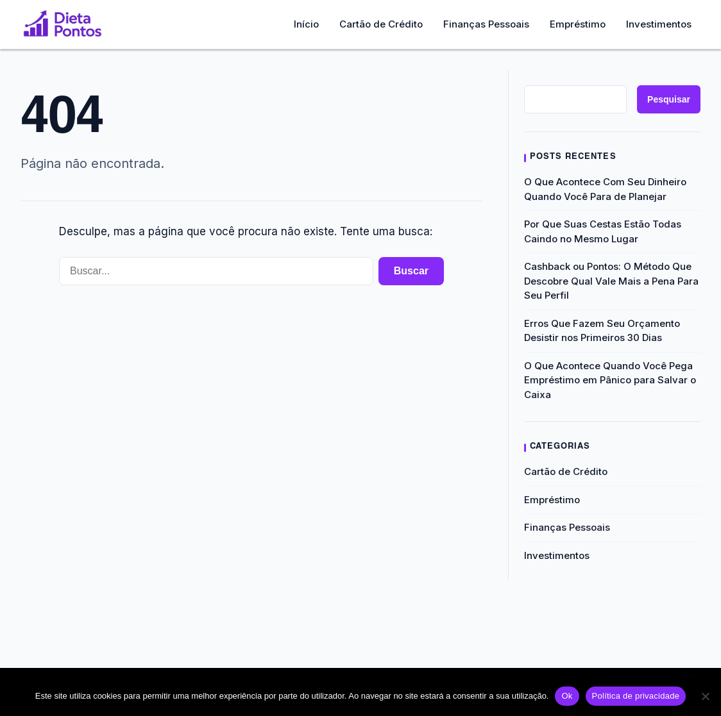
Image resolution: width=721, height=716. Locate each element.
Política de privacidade (636, 696)
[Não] (705, 696)
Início (306, 24)
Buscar (411, 270)
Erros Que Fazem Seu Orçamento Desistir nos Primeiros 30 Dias (602, 330)
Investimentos (658, 24)
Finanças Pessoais (486, 24)
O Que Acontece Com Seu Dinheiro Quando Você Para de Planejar (605, 189)
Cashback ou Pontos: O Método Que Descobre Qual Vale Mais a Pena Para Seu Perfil (611, 280)
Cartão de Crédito (381, 24)
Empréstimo (578, 24)
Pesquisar (668, 99)
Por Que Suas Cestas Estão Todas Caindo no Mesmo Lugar (602, 231)
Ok (566, 696)
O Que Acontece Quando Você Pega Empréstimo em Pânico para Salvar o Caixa (610, 380)
